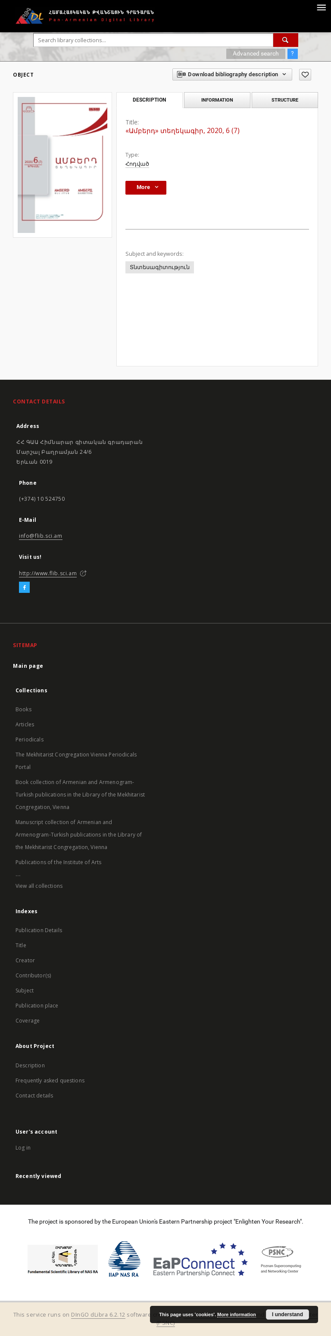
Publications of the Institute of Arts (59, 862)
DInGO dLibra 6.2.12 (98, 1314)
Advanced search (256, 53)
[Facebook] (24, 588)
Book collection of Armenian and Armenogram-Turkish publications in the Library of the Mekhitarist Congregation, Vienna (80, 794)
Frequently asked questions (50, 1080)
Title (21, 945)
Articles (25, 724)
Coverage (28, 1020)
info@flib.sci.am (40, 535)
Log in (23, 1147)
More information (236, 1314)
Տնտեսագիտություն (160, 267)
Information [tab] (217, 100)
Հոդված (137, 163)
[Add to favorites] (305, 75)
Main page (28, 666)
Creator (25, 960)
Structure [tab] (285, 100)
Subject (25, 990)
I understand (287, 1314)
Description (30, 1065)
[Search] (285, 40)
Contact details (34, 1095)
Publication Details (39, 930)
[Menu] (321, 7)
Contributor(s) (33, 975)
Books (23, 709)
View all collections (39, 886)
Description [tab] (149, 100)
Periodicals (30, 739)
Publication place (37, 1005)
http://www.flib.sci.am (48, 573)
